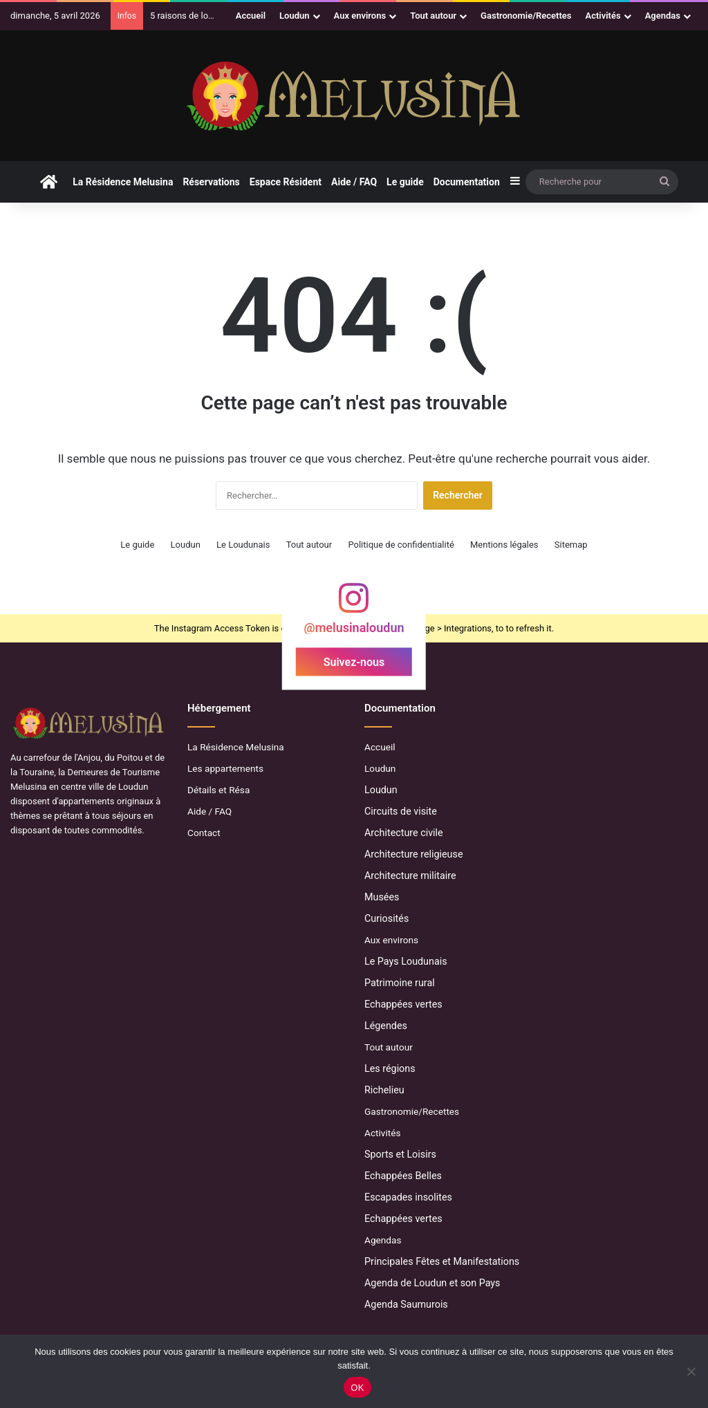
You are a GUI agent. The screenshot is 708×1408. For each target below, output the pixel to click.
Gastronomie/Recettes (526, 15)
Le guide (405, 181)
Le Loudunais (243, 544)
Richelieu (384, 1089)
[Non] (691, 1371)
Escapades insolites (408, 1197)
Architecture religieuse (413, 854)
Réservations (211, 181)
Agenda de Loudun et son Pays (432, 1282)
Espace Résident (286, 181)
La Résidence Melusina (123, 181)
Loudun (294, 15)
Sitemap (571, 544)
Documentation (467, 181)
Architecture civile (403, 832)
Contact (204, 832)
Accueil (251, 15)
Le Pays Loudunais (405, 961)
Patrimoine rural (399, 982)
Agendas (662, 15)
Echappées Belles (403, 1175)
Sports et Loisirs (400, 1154)
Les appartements (225, 768)
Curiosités (386, 918)
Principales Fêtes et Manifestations (441, 1261)
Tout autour (433, 15)
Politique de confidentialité (401, 544)
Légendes (385, 1025)
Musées (381, 896)
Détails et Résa (218, 789)
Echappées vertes (403, 1004)
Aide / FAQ (354, 181)
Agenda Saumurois (406, 1304)
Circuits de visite (400, 811)
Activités (603, 15)
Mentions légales (504, 544)
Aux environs (360, 15)
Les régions (390, 1068)
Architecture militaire (410, 875)
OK (357, 1387)
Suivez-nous (354, 662)
